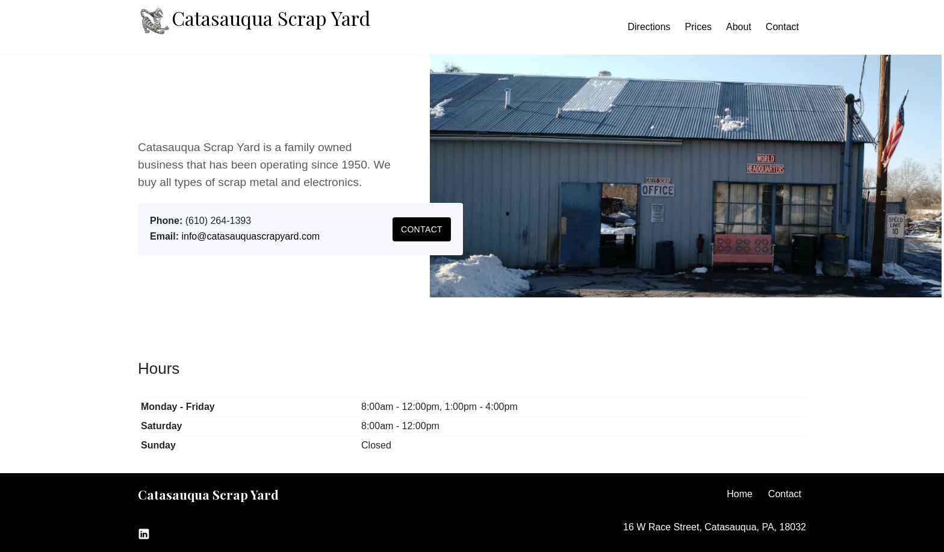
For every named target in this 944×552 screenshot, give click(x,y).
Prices (698, 27)
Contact (782, 27)
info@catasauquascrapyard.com (250, 236)
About (738, 27)
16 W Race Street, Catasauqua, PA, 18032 (714, 527)
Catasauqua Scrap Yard (254, 21)
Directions (648, 27)
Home (740, 494)
